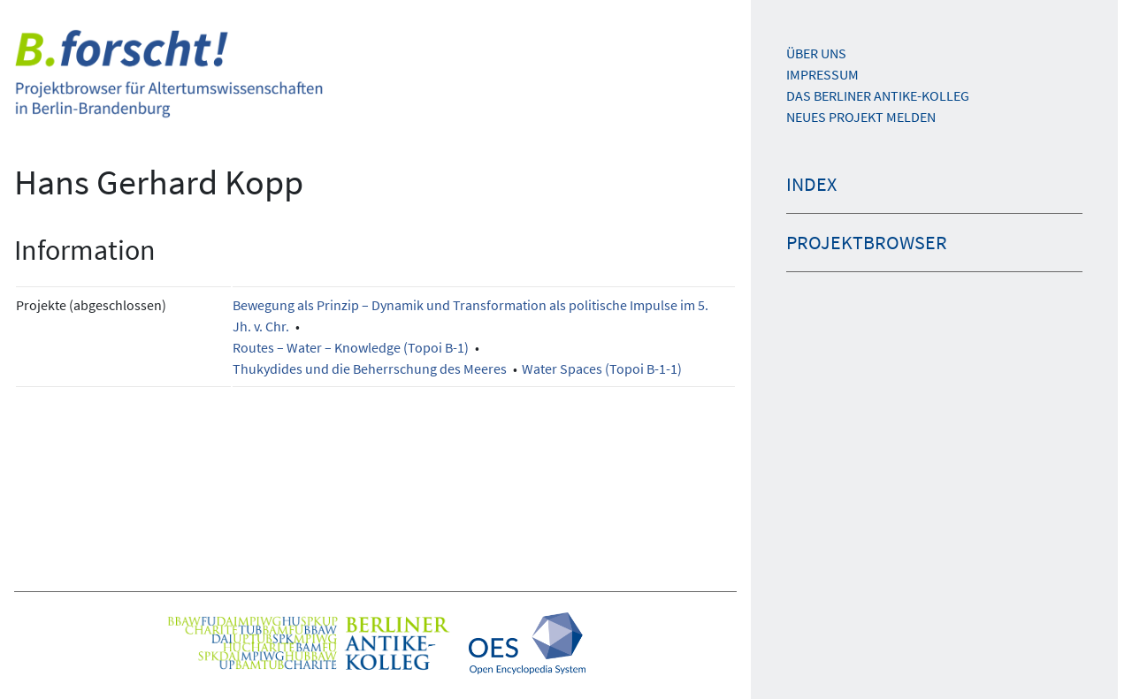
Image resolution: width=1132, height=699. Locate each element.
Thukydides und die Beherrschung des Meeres (370, 368)
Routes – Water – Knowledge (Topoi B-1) (351, 347)
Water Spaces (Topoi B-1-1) (602, 368)
